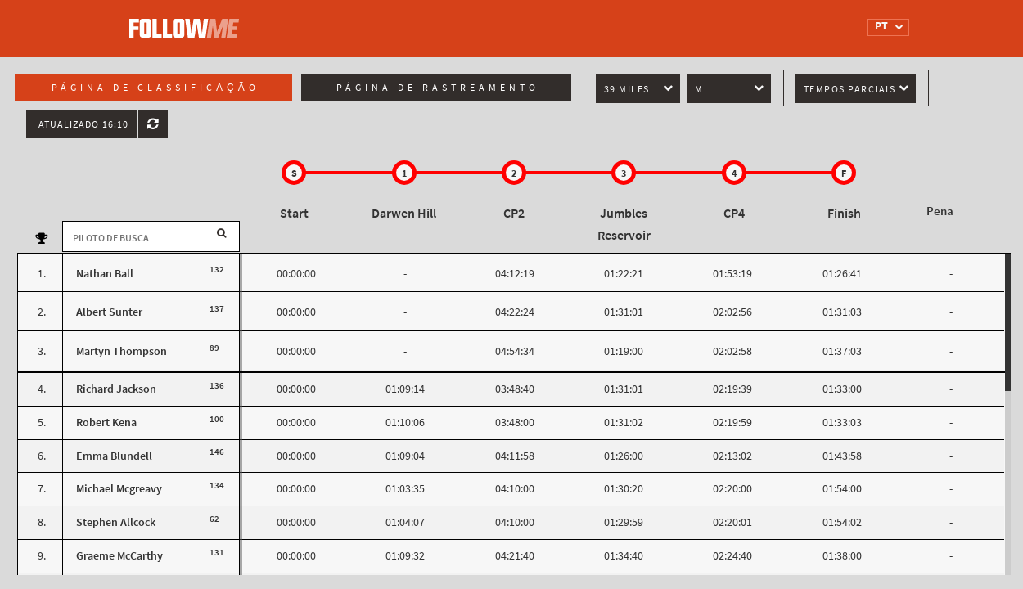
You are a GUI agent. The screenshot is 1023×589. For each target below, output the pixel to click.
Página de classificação (155, 87)
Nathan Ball (104, 273)
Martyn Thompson (121, 351)
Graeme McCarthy (119, 556)
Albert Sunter (109, 312)
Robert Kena (106, 422)
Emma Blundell (114, 456)
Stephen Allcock (115, 522)
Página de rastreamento (437, 87)
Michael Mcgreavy (119, 489)
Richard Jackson (116, 389)
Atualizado (83, 124)
